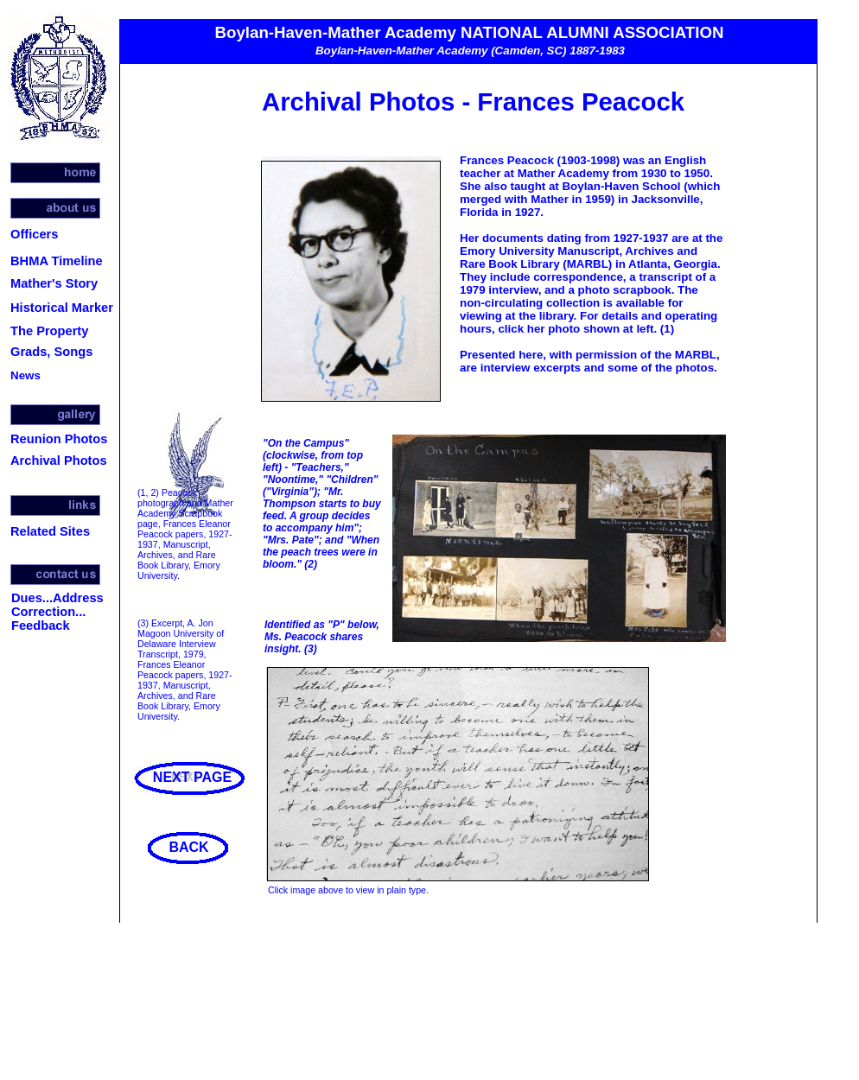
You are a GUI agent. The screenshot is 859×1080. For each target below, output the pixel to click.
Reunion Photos (58, 439)
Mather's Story (54, 283)
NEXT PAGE (192, 777)
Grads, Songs (51, 352)
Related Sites (50, 531)
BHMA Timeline (56, 261)
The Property (49, 331)
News (25, 375)
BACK (188, 847)
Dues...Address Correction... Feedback (57, 611)
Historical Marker (61, 307)
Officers (34, 234)
